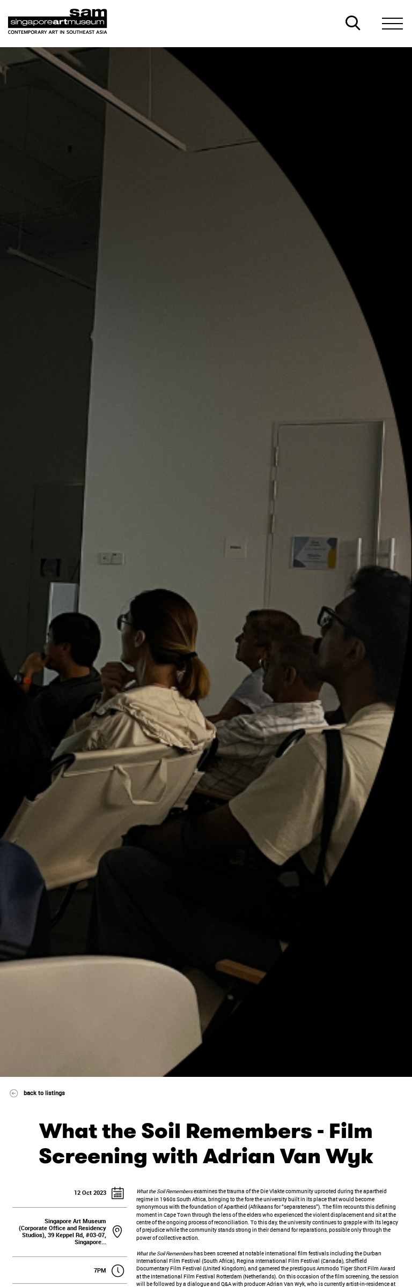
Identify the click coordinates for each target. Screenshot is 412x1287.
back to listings (33, 1093)
